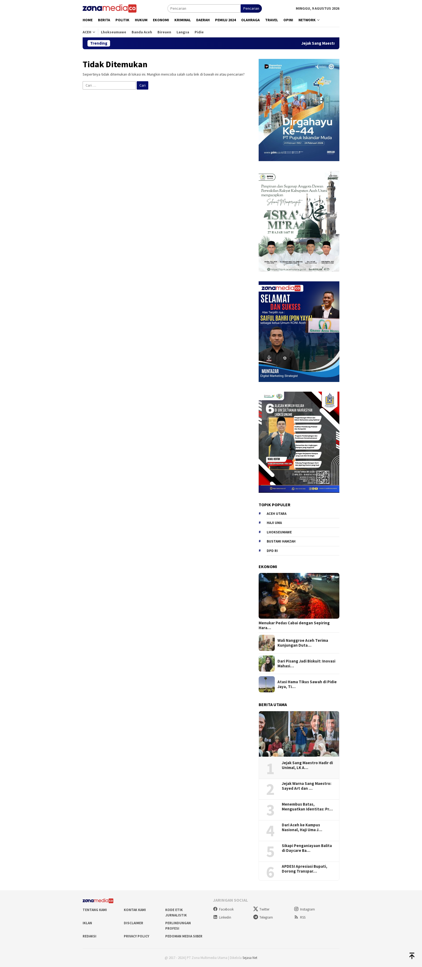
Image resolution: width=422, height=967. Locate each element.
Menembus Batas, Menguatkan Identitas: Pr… (307, 807)
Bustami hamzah (281, 541)
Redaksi (89, 936)
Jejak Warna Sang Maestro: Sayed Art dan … (306, 786)
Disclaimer (133, 923)
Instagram (304, 909)
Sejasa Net (249, 957)
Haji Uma (274, 522)
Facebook (223, 909)
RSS (299, 917)
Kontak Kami (135, 910)
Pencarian (251, 8)
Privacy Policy (136, 936)
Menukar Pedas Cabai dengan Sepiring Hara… (294, 625)
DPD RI (272, 550)
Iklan (87, 923)
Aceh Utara (276, 513)
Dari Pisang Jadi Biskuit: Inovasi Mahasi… (306, 663)
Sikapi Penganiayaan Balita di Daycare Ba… (307, 848)
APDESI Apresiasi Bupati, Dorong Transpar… (304, 869)
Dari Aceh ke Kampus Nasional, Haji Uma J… (302, 827)
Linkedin (222, 917)
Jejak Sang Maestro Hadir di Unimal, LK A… (307, 765)
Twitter (261, 909)
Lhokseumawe (279, 532)
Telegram (263, 917)
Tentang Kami (95, 910)
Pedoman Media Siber (183, 936)
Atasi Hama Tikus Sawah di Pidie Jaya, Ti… (307, 684)
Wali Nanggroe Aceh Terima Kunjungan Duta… (302, 643)
